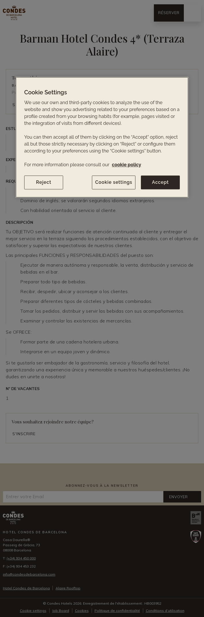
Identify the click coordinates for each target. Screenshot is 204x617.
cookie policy (126, 164)
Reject (43, 182)
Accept (160, 182)
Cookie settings (113, 182)
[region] (102, 137)
